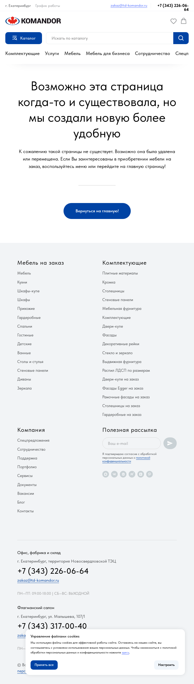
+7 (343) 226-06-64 (173, 7)
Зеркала (24, 388)
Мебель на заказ (40, 262)
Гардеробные (29, 317)
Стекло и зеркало (117, 353)
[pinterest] (149, 474)
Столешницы (113, 291)
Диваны (24, 379)
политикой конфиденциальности (126, 459)
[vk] (114, 474)
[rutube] (132, 474)
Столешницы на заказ (121, 405)
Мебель (72, 53)
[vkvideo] (123, 474)
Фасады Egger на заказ (122, 388)
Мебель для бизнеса (108, 53)
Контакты (25, 511)
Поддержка (27, 458)
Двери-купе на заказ (120, 379)
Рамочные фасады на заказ (126, 397)
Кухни (22, 282)
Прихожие (26, 308)
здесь (125, 652)
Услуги (52, 53)
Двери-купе (112, 326)
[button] (173, 21)
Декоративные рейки (120, 343)
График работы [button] (47, 5)
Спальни (24, 326)
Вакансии (25, 493)
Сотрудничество (152, 53)
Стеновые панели (32, 370)
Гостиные (25, 335)
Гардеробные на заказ (121, 414)
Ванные (24, 353)
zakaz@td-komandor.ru (129, 5)
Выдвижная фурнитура (121, 361)
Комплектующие (22, 53)
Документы (27, 484)
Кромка (108, 282)
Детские (24, 343)
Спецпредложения (33, 440)
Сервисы (25, 475)
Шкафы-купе (28, 291)
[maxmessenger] (105, 474)
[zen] (140, 474)
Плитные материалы (120, 273)
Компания (31, 429)
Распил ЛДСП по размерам (126, 370)
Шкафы (23, 299)
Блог (21, 502)
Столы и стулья (30, 361)
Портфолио (27, 467)
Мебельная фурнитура (121, 308)
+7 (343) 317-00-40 (52, 626)
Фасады (109, 335)
